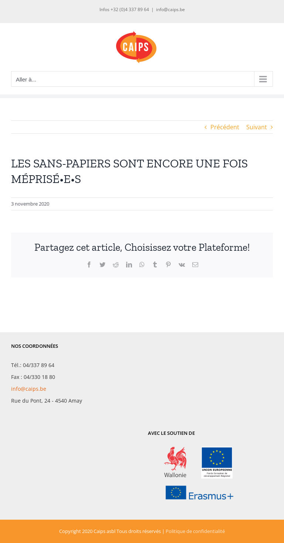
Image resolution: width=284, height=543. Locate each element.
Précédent (224, 127)
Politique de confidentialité (195, 531)
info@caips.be (170, 9)
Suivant (256, 127)
